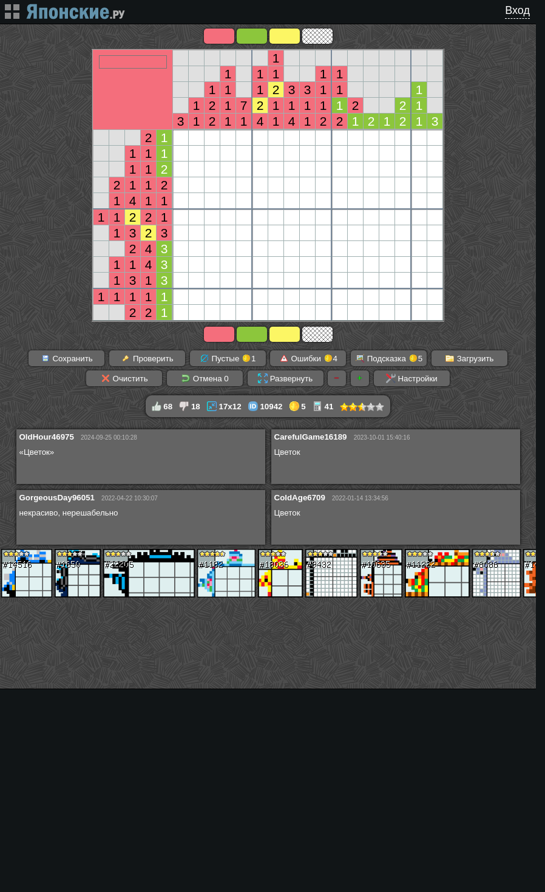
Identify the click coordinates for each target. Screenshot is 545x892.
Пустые (228, 358)
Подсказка (388, 358)
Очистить (124, 378)
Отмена (205, 378)
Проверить (147, 358)
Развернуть (285, 378)
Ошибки (308, 358)
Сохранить (67, 358)
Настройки (412, 378)
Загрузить (469, 358)
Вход (517, 10)
